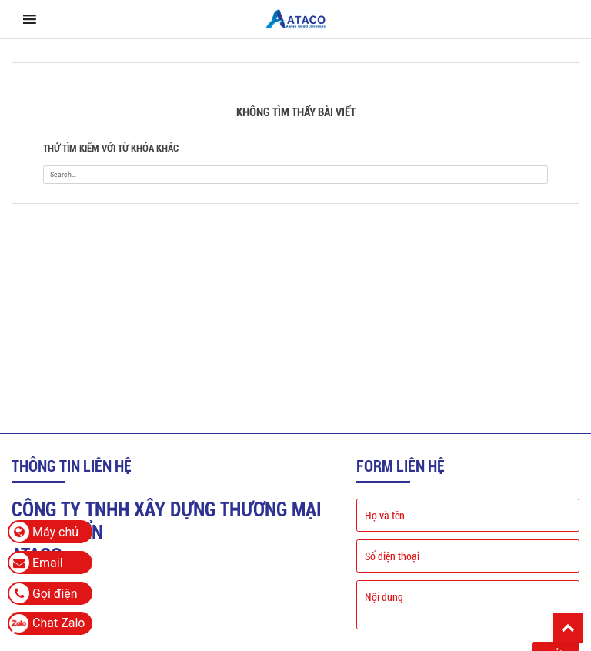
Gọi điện (43, 593)
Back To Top (568, 628)
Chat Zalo (58, 623)
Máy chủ (43, 532)
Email (36, 563)
